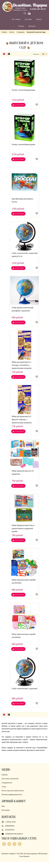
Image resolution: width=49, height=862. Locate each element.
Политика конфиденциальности (12, 794)
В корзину (18, 105)
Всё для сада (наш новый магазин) (13, 790)
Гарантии (5, 775)
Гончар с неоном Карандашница (23, 90)
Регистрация (6, 810)
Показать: (36, 54)
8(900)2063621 (10, 826)
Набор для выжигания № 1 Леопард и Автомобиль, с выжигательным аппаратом (21, 365)
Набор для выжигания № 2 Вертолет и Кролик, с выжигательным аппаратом (21, 420)
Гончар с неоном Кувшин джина (23, 144)
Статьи (4, 786)
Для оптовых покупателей (10, 778)
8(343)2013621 (10, 830)
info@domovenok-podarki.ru (14, 834)
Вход (3, 806)
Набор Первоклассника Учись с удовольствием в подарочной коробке (23, 528)
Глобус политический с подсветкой (24, 688)
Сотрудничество (7, 783)
